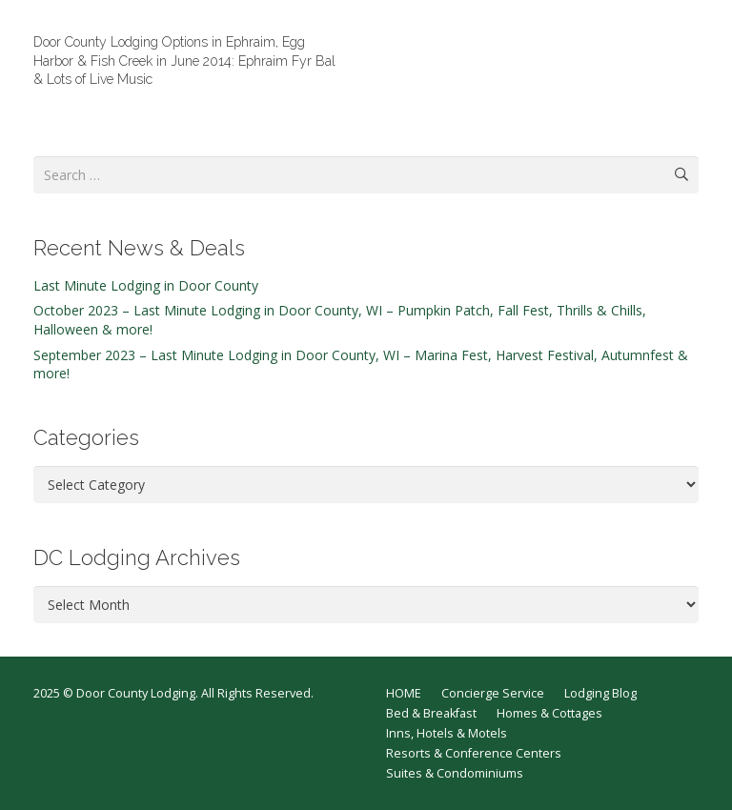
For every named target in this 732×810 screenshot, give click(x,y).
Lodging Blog (600, 693)
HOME (403, 693)
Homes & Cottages (549, 713)
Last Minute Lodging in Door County (145, 285)
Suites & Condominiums (454, 773)
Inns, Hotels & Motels (446, 733)
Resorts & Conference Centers (473, 753)
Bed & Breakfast (431, 713)
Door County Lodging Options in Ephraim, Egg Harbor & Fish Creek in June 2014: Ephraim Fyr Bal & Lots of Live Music (184, 60)
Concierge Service (492, 693)
